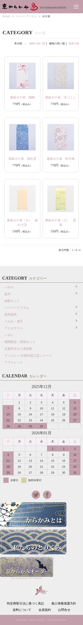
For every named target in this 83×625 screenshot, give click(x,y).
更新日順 (74, 43)
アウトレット (13, 362)
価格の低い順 (37, 43)
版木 (7, 294)
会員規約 (45, 610)
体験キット (12, 301)
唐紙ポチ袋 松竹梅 (61, 158)
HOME (6, 16)
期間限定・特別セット (19, 342)
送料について (22, 610)
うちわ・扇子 (13, 321)
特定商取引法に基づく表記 (25, 603)
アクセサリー (13, 328)
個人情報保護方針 (63, 603)
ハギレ (9, 335)
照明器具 (10, 314)
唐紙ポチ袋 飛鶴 (22, 97)
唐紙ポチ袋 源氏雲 (22, 158)
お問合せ (64, 610)
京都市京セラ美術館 (18, 348)
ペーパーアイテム (26, 16)
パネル (9, 287)
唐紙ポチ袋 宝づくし (60, 97)
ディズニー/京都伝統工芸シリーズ (28, 355)
